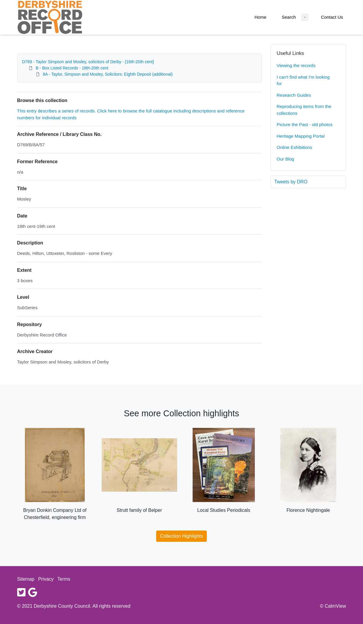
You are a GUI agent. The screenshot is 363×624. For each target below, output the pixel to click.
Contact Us (332, 17)
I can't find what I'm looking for (303, 80)
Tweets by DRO (291, 181)
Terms (64, 579)
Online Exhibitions (294, 147)
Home (260, 17)
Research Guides (294, 95)
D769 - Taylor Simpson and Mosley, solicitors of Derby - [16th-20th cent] (88, 61)
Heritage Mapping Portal (301, 136)
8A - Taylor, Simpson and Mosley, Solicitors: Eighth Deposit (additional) (107, 74)
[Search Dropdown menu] (304, 17)
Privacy (46, 579)
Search (289, 17)
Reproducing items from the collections (304, 110)
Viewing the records (296, 65)
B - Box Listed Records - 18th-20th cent (72, 68)
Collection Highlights (181, 536)
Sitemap (26, 579)
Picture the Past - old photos (304, 124)
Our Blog (285, 158)
